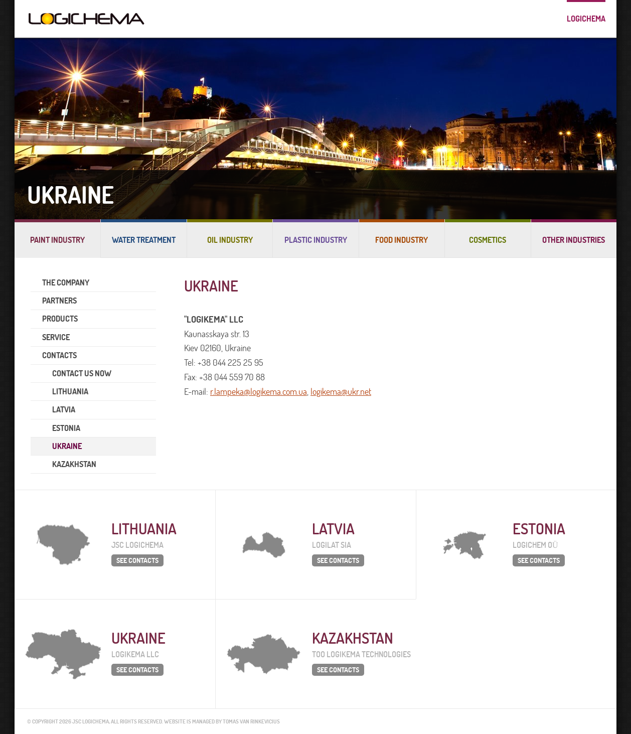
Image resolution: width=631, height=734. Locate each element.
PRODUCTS (60, 319)
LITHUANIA (70, 391)
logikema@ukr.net (340, 391)
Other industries (573, 240)
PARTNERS (59, 301)
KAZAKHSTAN (74, 464)
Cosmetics (487, 240)
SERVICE (56, 337)
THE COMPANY (65, 282)
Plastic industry (315, 240)
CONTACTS (59, 355)
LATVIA (63, 409)
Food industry (401, 240)
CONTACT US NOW (81, 373)
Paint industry (57, 240)
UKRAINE (67, 446)
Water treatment (144, 240)
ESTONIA (66, 428)
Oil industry (230, 240)
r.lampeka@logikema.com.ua (258, 391)
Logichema (586, 19)
